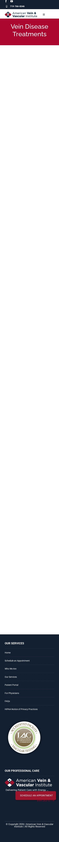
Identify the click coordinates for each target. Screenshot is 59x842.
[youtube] (11, 1)
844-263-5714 (45, 800)
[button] (35, 795)
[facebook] (6, 1)
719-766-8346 (17, 6)
